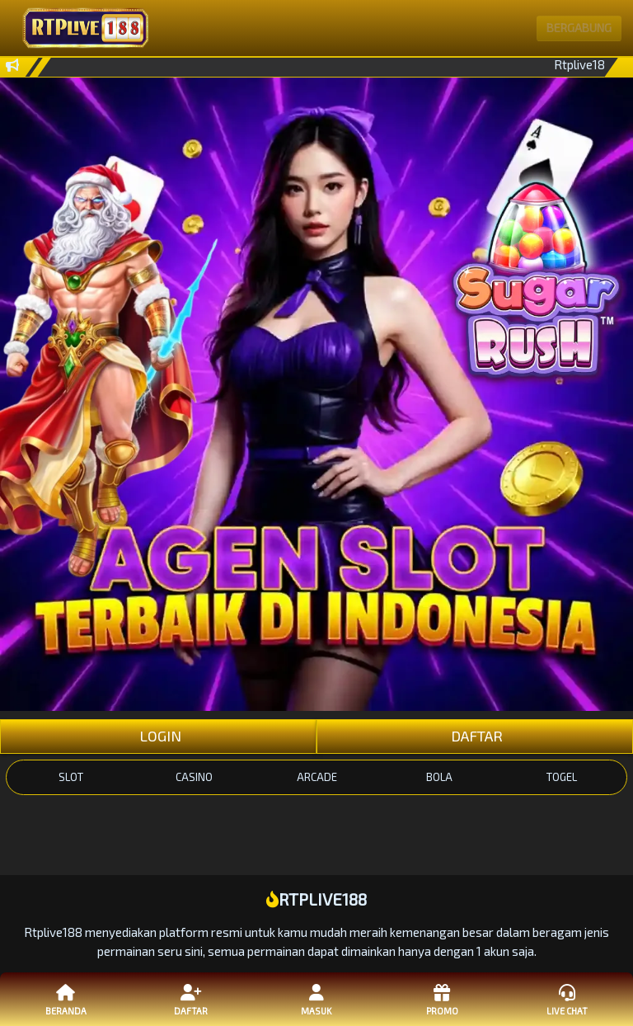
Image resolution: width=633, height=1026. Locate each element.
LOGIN (158, 736)
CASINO (194, 777)
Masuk (316, 998)
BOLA (439, 777)
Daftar (191, 998)
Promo (442, 998)
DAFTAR (475, 736)
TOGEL (561, 777)
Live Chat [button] (567, 998)
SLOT (71, 777)
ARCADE (317, 777)
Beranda (66, 998)
